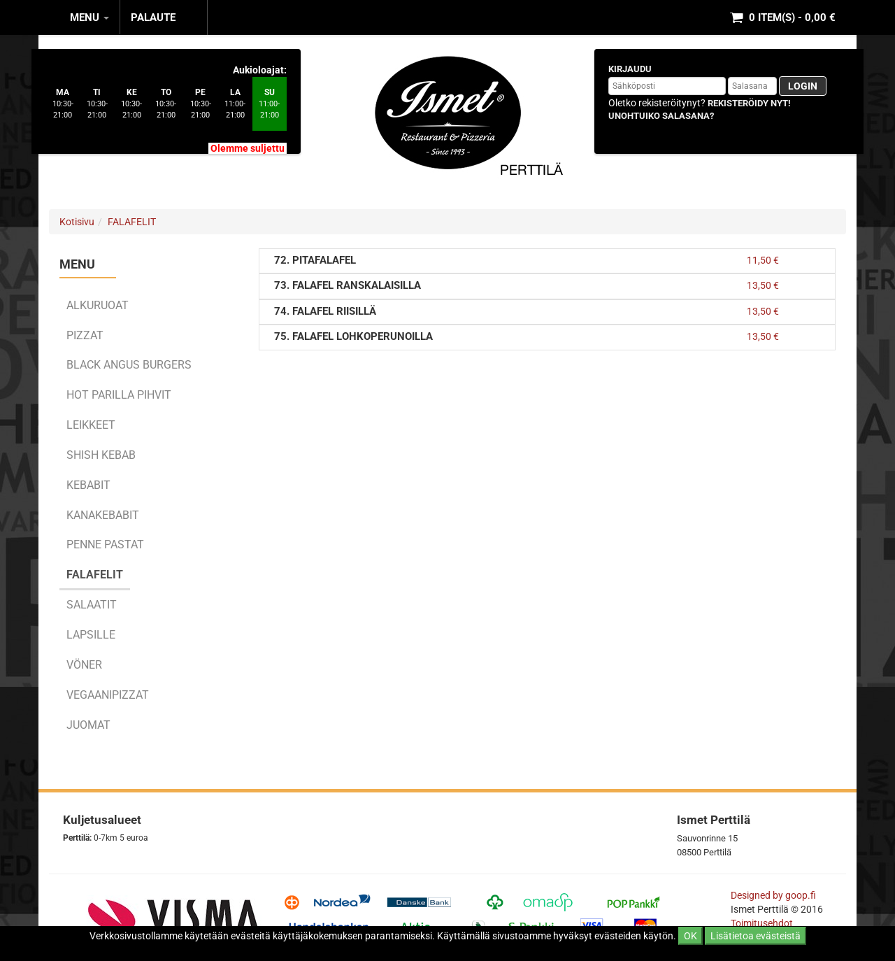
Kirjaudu (630, 69)
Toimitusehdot (763, 923)
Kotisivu (76, 221)
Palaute (153, 17)
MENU (89, 17)
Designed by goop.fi (773, 895)
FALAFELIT (132, 221)
